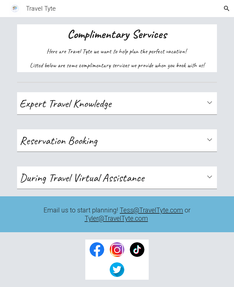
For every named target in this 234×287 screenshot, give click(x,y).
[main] (117, 48)
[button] (226, 8)
